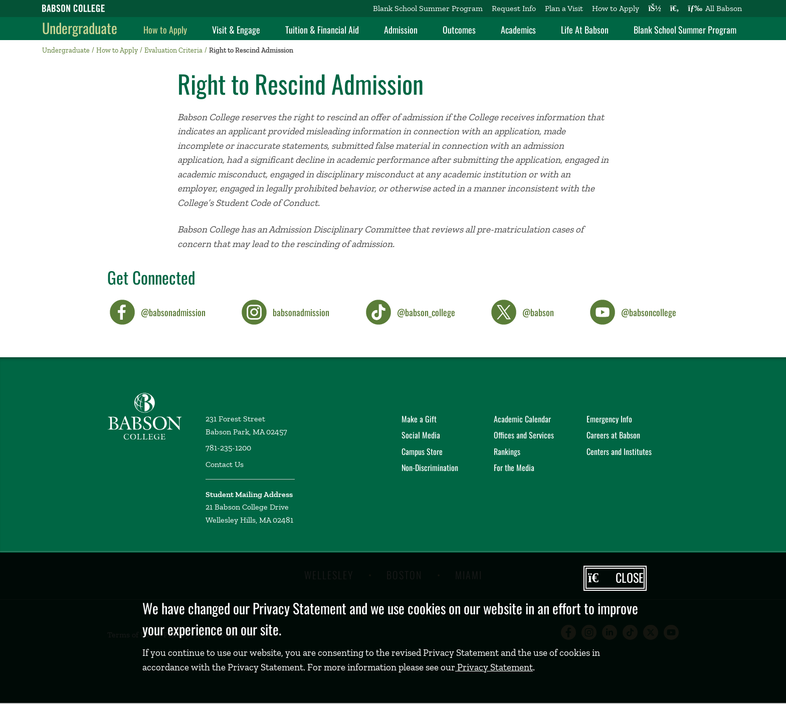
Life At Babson (585, 29)
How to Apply (615, 8)
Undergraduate (79, 28)
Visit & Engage (236, 29)
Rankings (507, 451)
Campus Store (422, 451)
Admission (401, 29)
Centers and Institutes (619, 451)
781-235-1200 (228, 447)
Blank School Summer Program (428, 8)
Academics (518, 29)
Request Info (514, 8)
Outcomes (459, 29)
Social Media (421, 435)
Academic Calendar (522, 419)
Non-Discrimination (430, 467)
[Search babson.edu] (674, 9)
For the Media (514, 467)
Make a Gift (419, 419)
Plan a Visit (564, 8)
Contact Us (225, 464)
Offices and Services (524, 435)
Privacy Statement (494, 667)
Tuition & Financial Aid (322, 29)
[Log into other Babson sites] (654, 9)
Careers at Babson (613, 435)
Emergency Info (609, 419)
